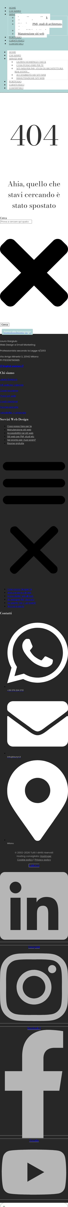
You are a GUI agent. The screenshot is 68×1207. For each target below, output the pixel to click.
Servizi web (15, 58)
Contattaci (16, 44)
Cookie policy (25, 859)
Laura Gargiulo (8, 379)
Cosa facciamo (9, 390)
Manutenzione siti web (31, 33)
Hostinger (45, 856)
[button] (34, 516)
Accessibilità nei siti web (31, 75)
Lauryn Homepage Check (31, 62)
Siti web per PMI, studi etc (20, 436)
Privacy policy (43, 859)
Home (12, 8)
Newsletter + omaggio (13, 412)
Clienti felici (16, 40)
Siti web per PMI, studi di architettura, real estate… (38, 25)
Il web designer (9, 401)
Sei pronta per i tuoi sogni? (21, 439)
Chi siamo (15, 11)
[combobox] (16, 221)
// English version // (11, 366)
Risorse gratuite (9, 407)
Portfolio (15, 37)
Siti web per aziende (11, 385)
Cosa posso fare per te (29, 65)
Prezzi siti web (8, 396)
